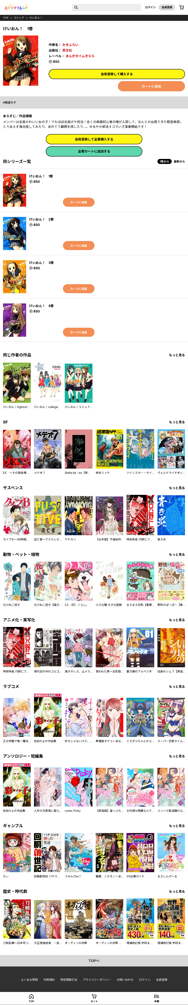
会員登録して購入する (117, 74)
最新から (179, 161)
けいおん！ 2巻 (41, 219)
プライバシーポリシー (97, 979)
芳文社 (67, 50)
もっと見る (177, 355)
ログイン (150, 7)
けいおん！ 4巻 (41, 306)
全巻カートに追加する (94, 151)
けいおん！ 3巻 (41, 263)
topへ (94, 961)
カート (94, 1001)
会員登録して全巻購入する (94, 139)
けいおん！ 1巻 (41, 176)
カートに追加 (151, 86)
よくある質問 (29, 979)
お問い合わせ (125, 979)
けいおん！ (35, 17)
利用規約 (49, 979)
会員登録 (167, 7)
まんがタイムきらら (80, 56)
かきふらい (70, 45)
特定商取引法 (68, 979)
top (5, 17)
